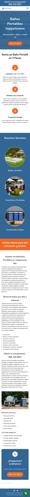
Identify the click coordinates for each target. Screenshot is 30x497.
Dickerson (9, 483)
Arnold (3, 483)
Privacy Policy (10, 495)
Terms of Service (19, 495)
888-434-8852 (15, 4)
